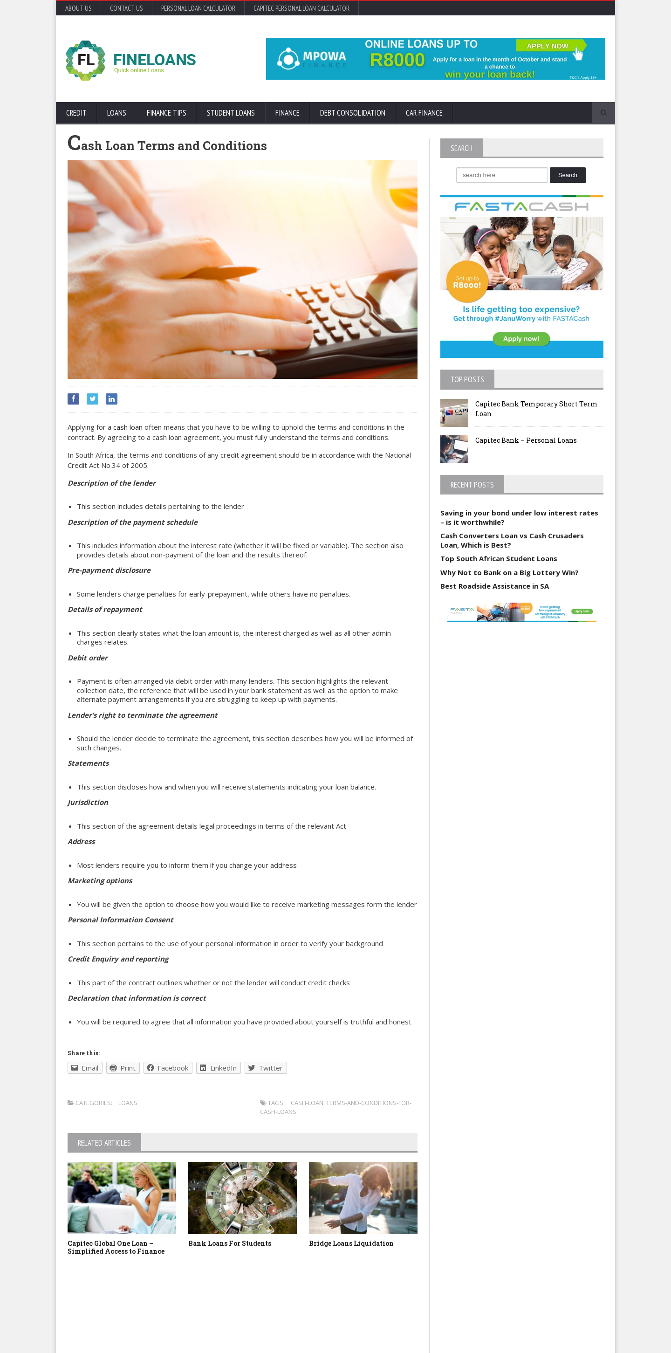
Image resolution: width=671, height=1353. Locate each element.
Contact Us (126, 8)
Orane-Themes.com (121, 1333)
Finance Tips (166, 113)
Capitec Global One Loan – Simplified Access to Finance (116, 1247)
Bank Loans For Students (229, 1243)
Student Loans (231, 113)
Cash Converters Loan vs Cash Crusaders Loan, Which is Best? (512, 540)
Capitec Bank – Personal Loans (526, 440)
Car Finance (424, 113)
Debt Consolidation (352, 113)
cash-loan (307, 1103)
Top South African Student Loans (498, 558)
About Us (78, 8)
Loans (116, 113)
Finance (287, 113)
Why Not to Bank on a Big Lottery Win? (509, 572)
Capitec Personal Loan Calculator (301, 8)
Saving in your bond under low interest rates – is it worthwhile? (519, 517)
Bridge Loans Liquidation (351, 1243)
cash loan (128, 427)
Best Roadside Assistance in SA (494, 586)
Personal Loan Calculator (198, 8)
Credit (76, 113)
